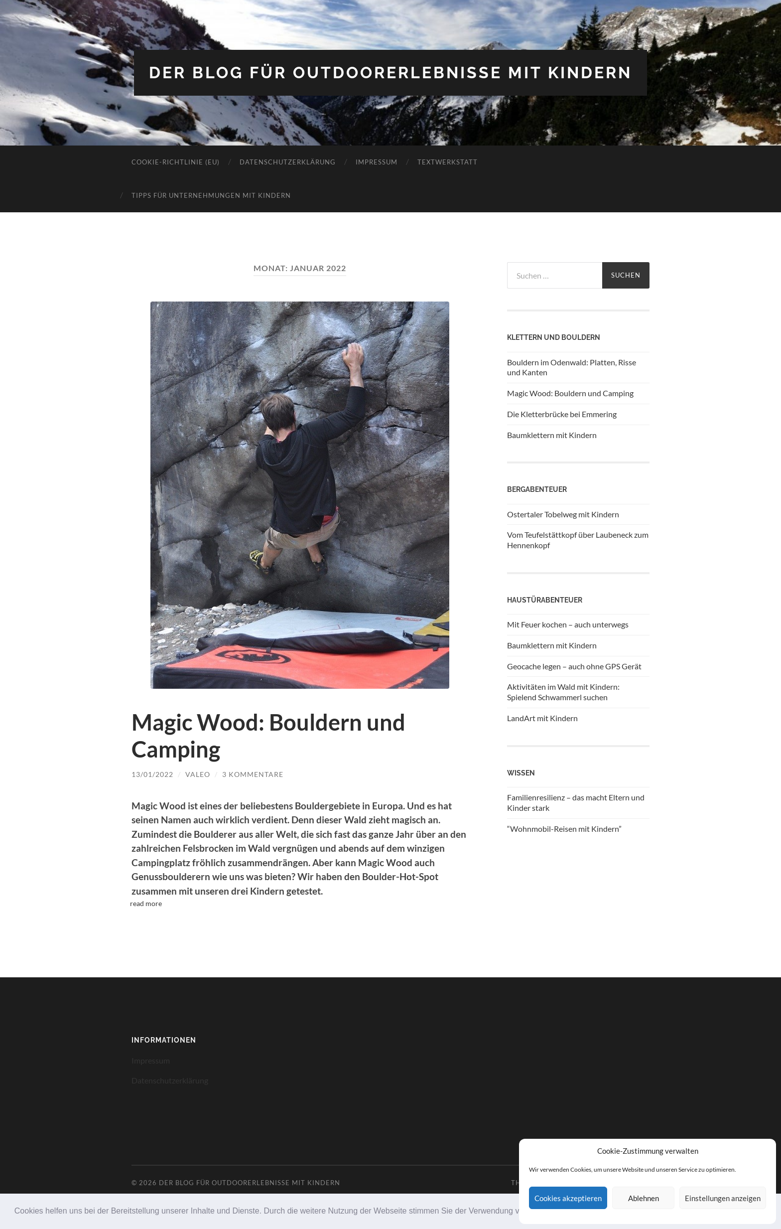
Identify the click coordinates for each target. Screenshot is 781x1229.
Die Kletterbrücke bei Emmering (562, 414)
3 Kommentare (252, 774)
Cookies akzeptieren (568, 1198)
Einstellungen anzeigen (723, 1198)
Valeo (197, 774)
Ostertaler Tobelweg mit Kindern (563, 514)
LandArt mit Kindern (542, 718)
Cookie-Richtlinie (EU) (175, 162)
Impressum (376, 162)
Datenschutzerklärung (288, 162)
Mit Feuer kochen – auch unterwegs (568, 624)
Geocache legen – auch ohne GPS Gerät (574, 666)
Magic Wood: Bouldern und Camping (570, 393)
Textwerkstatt (447, 162)
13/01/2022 (152, 774)
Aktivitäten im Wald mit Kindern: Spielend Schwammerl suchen (563, 692)
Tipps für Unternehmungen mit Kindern (211, 195)
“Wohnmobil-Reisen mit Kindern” (564, 828)
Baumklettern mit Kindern (552, 435)
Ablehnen (643, 1198)
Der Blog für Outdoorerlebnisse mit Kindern (390, 72)
